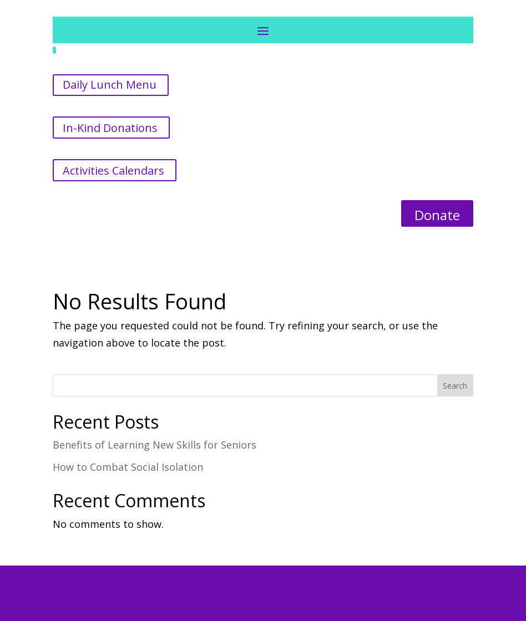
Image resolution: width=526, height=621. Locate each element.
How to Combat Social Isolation (128, 467)
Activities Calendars (113, 170)
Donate (437, 215)
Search (455, 385)
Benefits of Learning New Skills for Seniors (154, 444)
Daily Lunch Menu (109, 84)
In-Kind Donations (110, 127)
